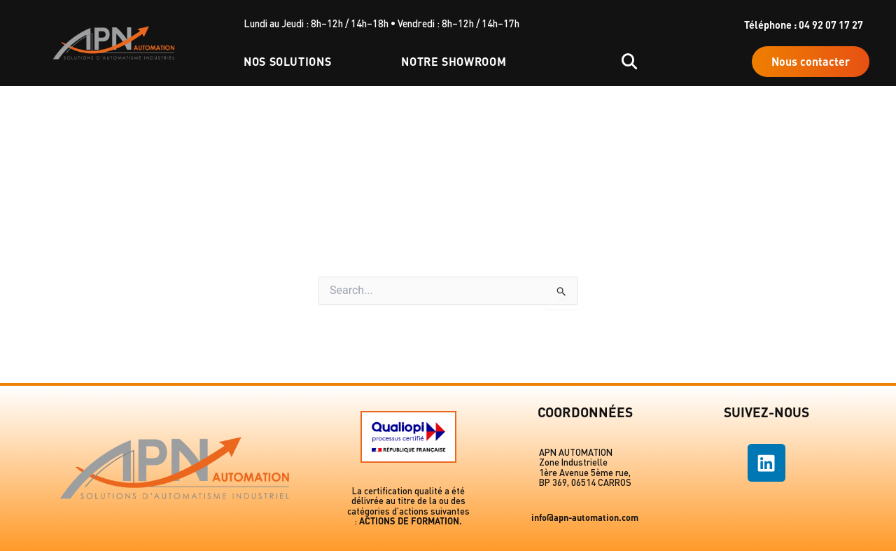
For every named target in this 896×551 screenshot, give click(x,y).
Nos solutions (287, 61)
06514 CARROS (601, 482)
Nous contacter (810, 61)
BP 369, (555, 482)
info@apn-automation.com (584, 517)
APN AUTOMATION (575, 452)
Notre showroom (453, 61)
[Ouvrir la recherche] (629, 62)
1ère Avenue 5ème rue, (585, 472)
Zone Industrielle (573, 462)
